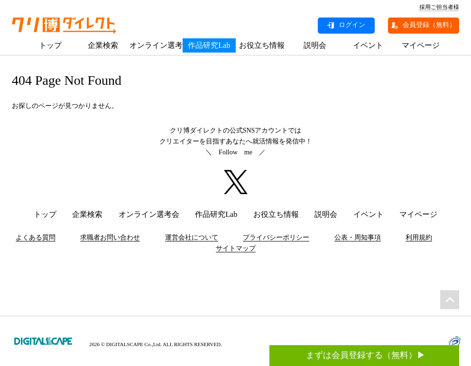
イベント (368, 45)
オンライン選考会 (156, 45)
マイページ (421, 45)
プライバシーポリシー (276, 237)
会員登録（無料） (429, 24)
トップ (50, 45)
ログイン (352, 24)
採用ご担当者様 (439, 7)
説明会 (315, 45)
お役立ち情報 (262, 45)
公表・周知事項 (357, 237)
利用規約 (419, 237)
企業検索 (103, 45)
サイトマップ (236, 248)
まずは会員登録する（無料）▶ (365, 305)
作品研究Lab (209, 45)
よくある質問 (35, 237)
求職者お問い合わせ (110, 237)
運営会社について (191, 237)
